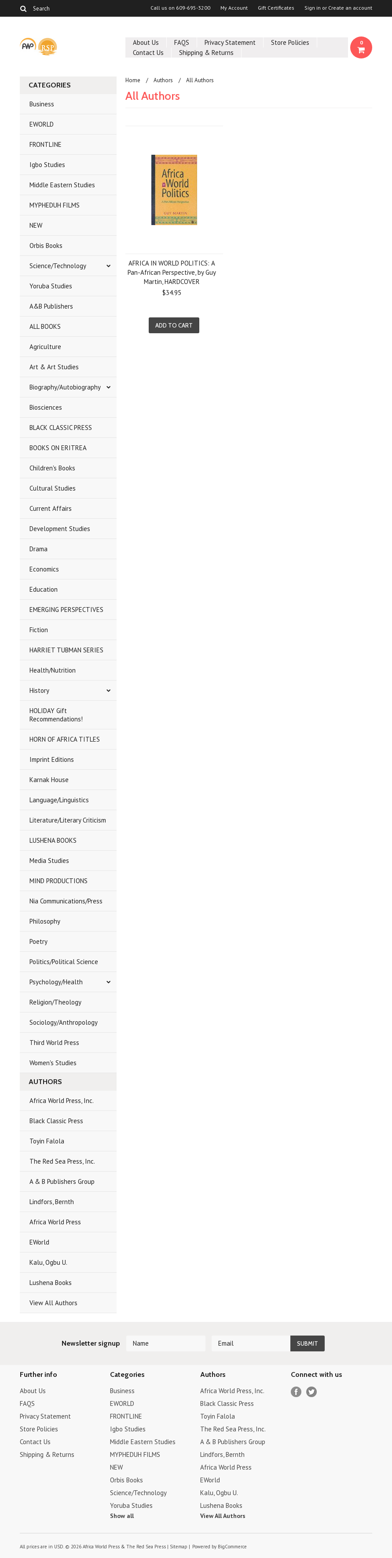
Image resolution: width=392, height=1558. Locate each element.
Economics (44, 569)
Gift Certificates (276, 8)
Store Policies (290, 42)
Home (132, 80)
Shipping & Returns (206, 52)
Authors (163, 80)
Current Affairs (50, 508)
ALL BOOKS (45, 326)
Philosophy (44, 921)
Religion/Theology (55, 1002)
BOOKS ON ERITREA (58, 448)
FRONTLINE (45, 144)
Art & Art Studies (54, 367)
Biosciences (45, 407)
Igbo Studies (47, 164)
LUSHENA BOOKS (53, 840)
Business (41, 104)
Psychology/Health (56, 982)
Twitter (311, 1392)
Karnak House (49, 779)
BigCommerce (232, 1546)
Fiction (38, 630)
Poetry (38, 941)
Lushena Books (50, 1282)
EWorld (39, 1242)
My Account (234, 8)
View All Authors (53, 1303)
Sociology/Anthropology (63, 1022)
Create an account (350, 8)
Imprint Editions (51, 759)
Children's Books (52, 468)
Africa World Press (55, 1222)
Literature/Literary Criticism (67, 820)
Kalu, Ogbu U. (48, 1262)
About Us (146, 42)
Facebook (296, 1392)
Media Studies (49, 860)
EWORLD (41, 124)
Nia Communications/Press (66, 901)
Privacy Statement (230, 42)
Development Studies (59, 528)
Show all (122, 1516)
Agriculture (45, 346)
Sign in (312, 8)
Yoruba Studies (50, 286)
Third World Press (54, 1042)
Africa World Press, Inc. (61, 1100)
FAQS (181, 42)
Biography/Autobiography (65, 387)
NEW (35, 225)
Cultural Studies (52, 488)
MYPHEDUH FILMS (54, 205)
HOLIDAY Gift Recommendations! (56, 714)
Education (43, 589)
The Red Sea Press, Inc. (62, 1161)
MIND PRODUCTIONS (58, 881)
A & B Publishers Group (62, 1181)
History (39, 690)
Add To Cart (174, 325)
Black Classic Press (56, 1121)
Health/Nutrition (52, 670)
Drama (38, 549)
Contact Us (148, 52)
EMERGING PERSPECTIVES (66, 609)
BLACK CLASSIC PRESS (60, 427)
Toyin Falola (46, 1141)
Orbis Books (45, 245)
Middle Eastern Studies (62, 185)
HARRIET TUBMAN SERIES (66, 650)
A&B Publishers (51, 306)
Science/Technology (57, 266)
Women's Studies (53, 1063)
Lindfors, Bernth (51, 1202)
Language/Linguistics (59, 800)
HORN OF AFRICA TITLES (64, 739)
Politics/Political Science (63, 961)
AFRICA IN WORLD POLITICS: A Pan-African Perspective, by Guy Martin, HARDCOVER (172, 272)
